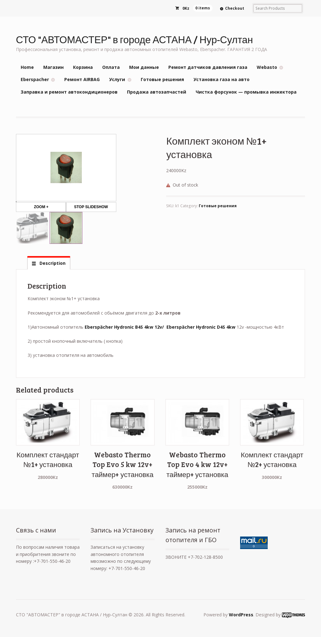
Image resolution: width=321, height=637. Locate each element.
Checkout (234, 8)
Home (27, 67)
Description (52, 263)
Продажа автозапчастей (156, 92)
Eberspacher (35, 79)
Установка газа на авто (221, 79)
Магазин (53, 67)
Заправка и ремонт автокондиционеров (69, 92)
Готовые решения (162, 79)
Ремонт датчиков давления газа (207, 67)
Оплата (111, 67)
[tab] (48, 263)
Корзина (83, 67)
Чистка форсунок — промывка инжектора (246, 92)
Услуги (117, 79)
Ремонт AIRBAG (82, 79)
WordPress (241, 615)
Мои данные (144, 67)
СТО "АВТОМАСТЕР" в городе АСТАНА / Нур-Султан (134, 39)
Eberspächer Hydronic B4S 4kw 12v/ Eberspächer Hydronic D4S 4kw (160, 327)
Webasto (267, 67)
